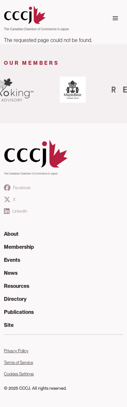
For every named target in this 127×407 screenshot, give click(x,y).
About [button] (11, 234)
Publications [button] (19, 312)
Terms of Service (18, 362)
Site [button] (9, 325)
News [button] (11, 273)
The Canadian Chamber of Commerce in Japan (36, 29)
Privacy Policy (16, 350)
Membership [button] (19, 247)
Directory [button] (15, 299)
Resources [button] (16, 286)
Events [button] (12, 260)
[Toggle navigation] (115, 18)
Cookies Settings (19, 374)
